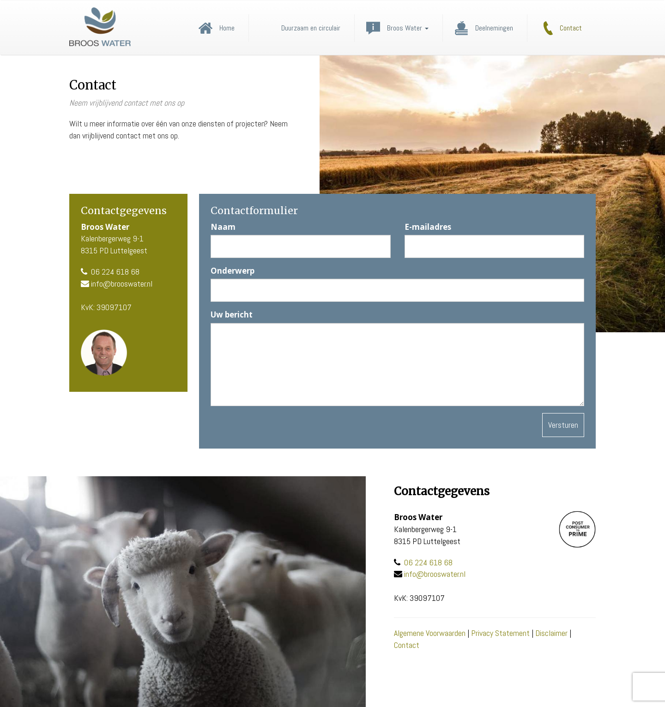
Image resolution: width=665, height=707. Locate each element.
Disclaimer (551, 633)
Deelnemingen (494, 28)
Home (227, 28)
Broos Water (408, 28)
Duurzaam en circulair (310, 28)
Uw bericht (232, 314)
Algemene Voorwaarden (430, 633)
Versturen (563, 424)
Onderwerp (232, 270)
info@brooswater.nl (121, 283)
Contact (571, 28)
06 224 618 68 (115, 271)
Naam (223, 227)
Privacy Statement (500, 633)
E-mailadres (428, 227)
